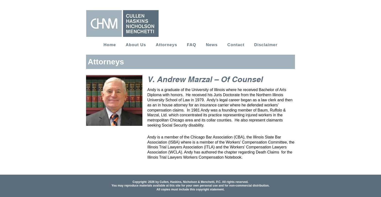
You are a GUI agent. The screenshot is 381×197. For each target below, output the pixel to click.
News (211, 45)
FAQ (191, 45)
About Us (136, 45)
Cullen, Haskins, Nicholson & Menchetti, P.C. (190, 182)
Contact (235, 45)
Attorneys (166, 45)
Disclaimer (265, 45)
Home (110, 45)
